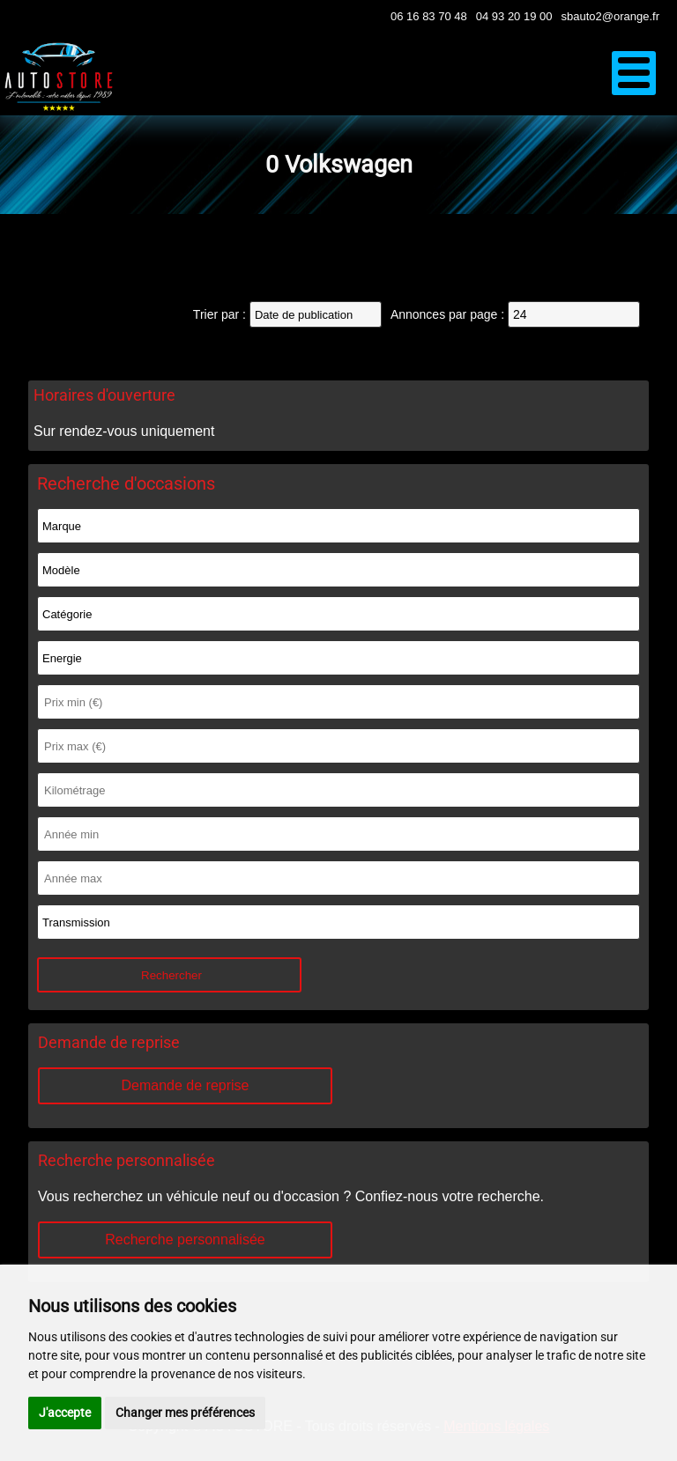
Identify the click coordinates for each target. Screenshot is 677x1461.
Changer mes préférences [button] (185, 1413)
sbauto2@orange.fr (611, 16)
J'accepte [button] (65, 1413)
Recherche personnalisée (184, 1239)
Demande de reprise (185, 1085)
